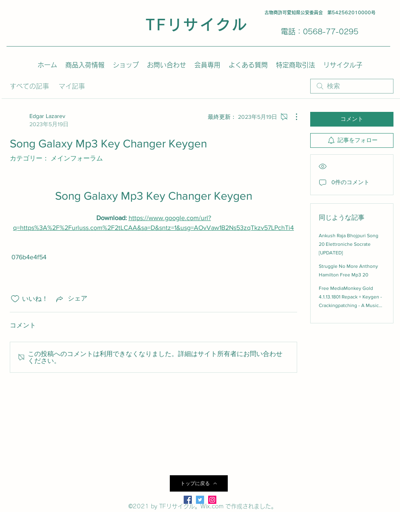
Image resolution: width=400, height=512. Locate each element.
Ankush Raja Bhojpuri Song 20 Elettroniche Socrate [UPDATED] (348, 244)
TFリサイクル (197, 24)
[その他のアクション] (292, 117)
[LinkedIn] (212, 500)
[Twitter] (200, 500)
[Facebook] (188, 500)
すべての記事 (29, 86)
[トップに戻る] (199, 483)
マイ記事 (72, 86)
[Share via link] (71, 299)
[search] (351, 86)
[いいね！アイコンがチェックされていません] (15, 299)
